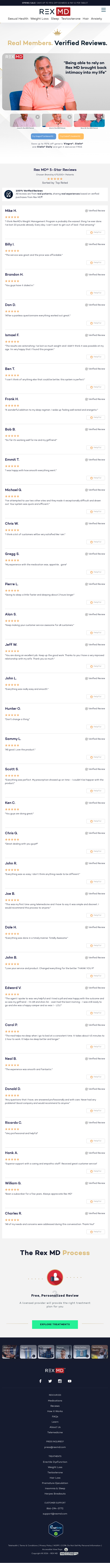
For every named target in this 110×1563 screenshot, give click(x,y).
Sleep (55, 19)
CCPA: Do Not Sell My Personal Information (81, 1545)
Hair (86, 19)
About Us (55, 1427)
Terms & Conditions (29, 1545)
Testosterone (70, 19)
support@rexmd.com (55, 1513)
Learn (55, 1422)
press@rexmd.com (55, 1447)
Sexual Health (18, 19)
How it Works (55, 1411)
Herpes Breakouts (55, 1493)
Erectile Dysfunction (55, 1462)
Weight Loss (39, 19)
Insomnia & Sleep (55, 1488)
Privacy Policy (46, 1545)
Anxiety (96, 19)
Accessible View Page (52, 1549)
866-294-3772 (55, 1508)
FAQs (55, 1416)
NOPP (56, 1545)
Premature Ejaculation (55, 1483)
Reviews (55, 1406)
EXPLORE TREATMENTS (55, 1324)
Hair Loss (55, 1478)
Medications (55, 1400)
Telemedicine (55, 1432)
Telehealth (13, 1545)
